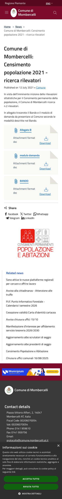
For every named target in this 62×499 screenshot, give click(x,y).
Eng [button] (49, 3)
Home (7, 27)
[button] (31, 493)
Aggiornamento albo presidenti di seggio (28, 344)
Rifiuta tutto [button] (31, 486)
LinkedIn (27, 218)
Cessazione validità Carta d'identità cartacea (31, 312)
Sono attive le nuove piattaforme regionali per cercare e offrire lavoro (30, 282)
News (18, 27)
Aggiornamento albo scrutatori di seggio (28, 337)
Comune (40, 87)
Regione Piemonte (15, 3)
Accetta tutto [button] (31, 478)
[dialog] (31, 470)
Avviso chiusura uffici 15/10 (22, 319)
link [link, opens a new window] (13, 472)
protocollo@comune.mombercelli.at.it (27, 440)
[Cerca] (55, 13)
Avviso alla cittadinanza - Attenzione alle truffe (29, 293)
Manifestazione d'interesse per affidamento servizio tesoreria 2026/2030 (30, 328)
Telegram (12, 218)
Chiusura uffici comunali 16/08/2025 (27, 358)
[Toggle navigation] (7, 12)
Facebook (11, 214)
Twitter (26, 214)
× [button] (58, 446)
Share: (10, 208)
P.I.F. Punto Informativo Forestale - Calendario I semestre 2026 (25, 303)
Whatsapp (40, 214)
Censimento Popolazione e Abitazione (27, 351)
